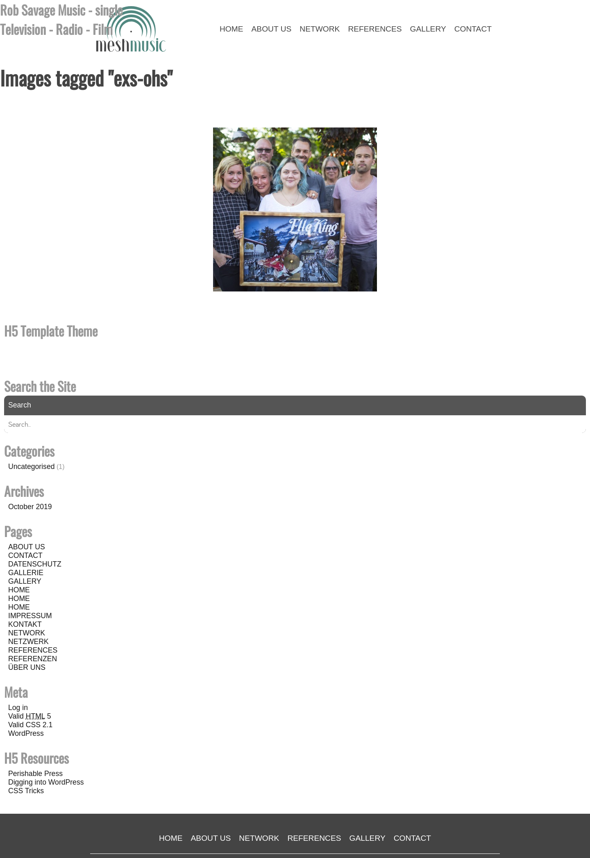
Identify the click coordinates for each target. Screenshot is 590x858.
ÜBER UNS (26, 667)
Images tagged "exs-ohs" (86, 77)
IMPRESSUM (30, 616)
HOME (19, 590)
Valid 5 (29, 716)
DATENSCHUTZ (34, 564)
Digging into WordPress (46, 782)
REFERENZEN (32, 659)
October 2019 (30, 507)
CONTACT (25, 555)
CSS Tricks (26, 791)
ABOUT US (26, 547)
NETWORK (26, 633)
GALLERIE (25, 573)
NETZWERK (28, 641)
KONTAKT (25, 624)
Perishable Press (35, 773)
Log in (18, 707)
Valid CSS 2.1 (30, 725)
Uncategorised (31, 466)
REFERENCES (32, 650)
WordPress (26, 733)
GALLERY (24, 581)
